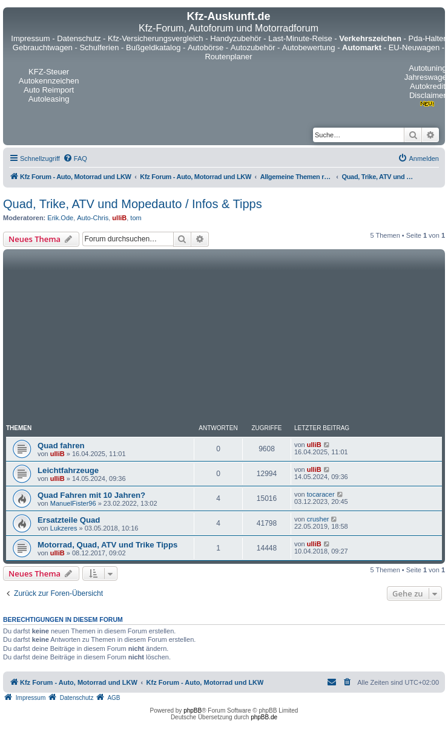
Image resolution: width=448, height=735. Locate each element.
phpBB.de (264, 717)
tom (135, 217)
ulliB (119, 217)
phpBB (192, 710)
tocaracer (321, 494)
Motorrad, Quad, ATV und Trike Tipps (107, 544)
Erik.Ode (60, 217)
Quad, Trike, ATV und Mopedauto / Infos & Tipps (132, 204)
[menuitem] (75, 158)
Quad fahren (61, 445)
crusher (318, 519)
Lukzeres (63, 528)
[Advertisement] (113, 338)
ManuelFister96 (73, 503)
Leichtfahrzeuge (68, 470)
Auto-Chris (92, 217)
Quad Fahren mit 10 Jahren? (91, 495)
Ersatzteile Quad (69, 519)
